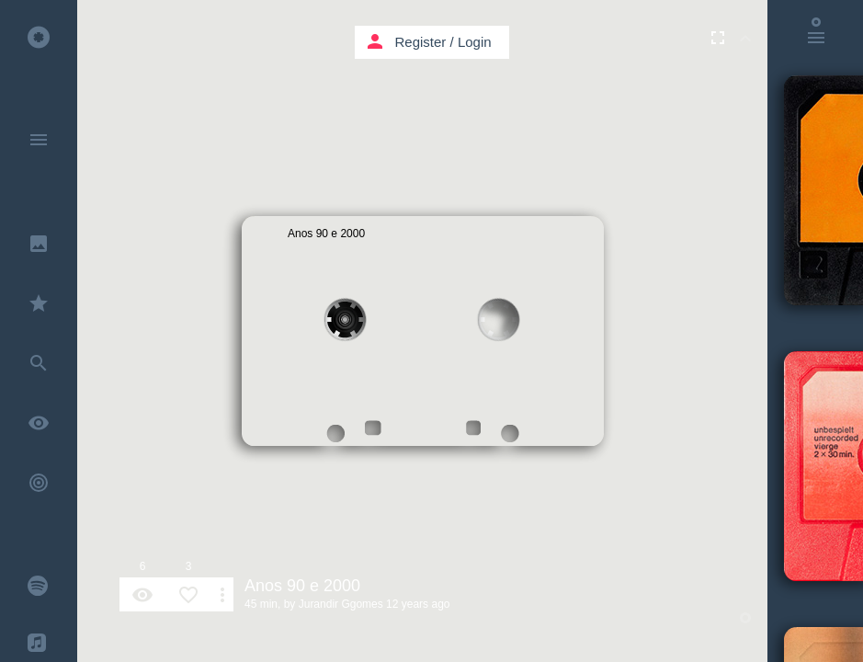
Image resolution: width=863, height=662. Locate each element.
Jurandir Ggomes (341, 604)
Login (475, 42)
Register (421, 42)
